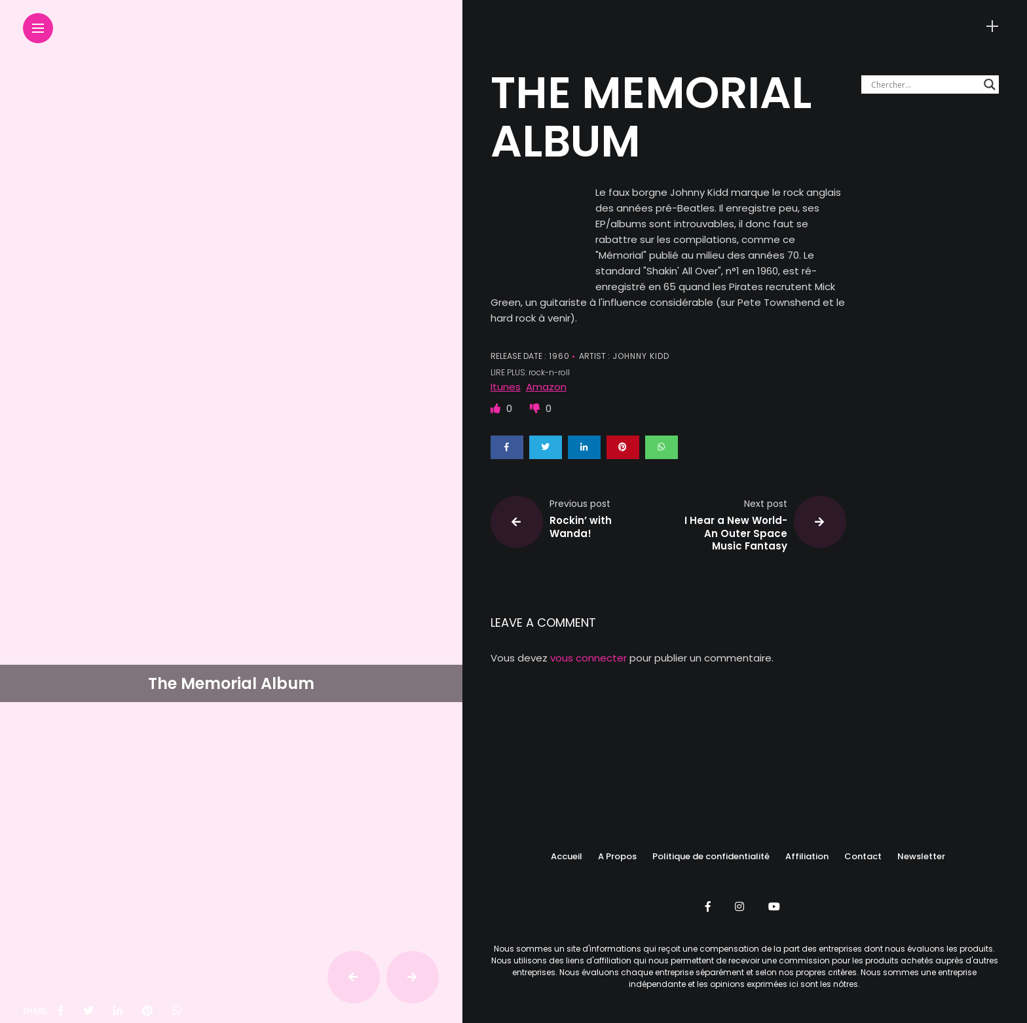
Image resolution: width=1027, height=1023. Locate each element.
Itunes (506, 387)
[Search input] (924, 84)
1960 (558, 356)
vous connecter (588, 658)
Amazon (546, 387)
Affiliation (807, 856)
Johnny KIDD (639, 356)
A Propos (617, 856)
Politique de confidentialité (711, 856)
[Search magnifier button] (989, 84)
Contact (863, 856)
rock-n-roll (549, 372)
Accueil (566, 856)
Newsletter (921, 856)
